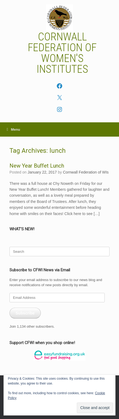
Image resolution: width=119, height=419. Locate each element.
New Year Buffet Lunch (36, 165)
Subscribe (25, 313)
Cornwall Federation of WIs (86, 172)
